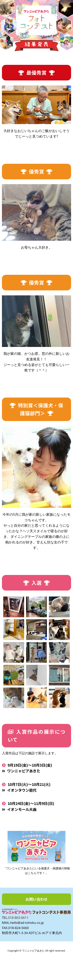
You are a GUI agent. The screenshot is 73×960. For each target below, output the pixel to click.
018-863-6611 (18, 917)
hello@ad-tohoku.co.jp (27, 922)
